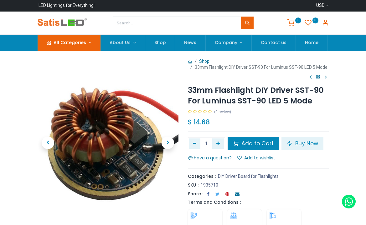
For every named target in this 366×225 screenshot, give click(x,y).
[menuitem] (160, 43)
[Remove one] (195, 143)
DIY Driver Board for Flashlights (248, 176)
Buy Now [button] (302, 143)
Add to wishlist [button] (256, 158)
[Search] (247, 23)
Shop (204, 61)
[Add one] (218, 143)
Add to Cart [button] (253, 143)
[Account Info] (325, 23)
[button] (48, 143)
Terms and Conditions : (214, 202)
